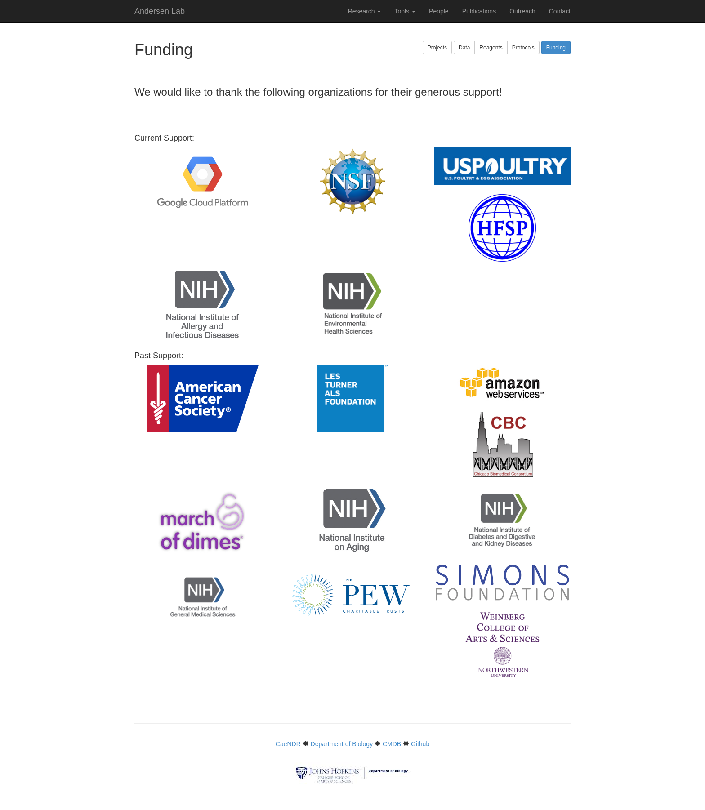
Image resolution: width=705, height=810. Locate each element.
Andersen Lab (159, 11)
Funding (556, 48)
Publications (479, 11)
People (439, 11)
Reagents (490, 48)
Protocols (523, 48)
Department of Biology (342, 744)
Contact (560, 11)
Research (364, 11)
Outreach (522, 11)
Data (464, 48)
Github (420, 744)
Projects (437, 48)
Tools (404, 11)
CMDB (392, 744)
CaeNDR (288, 744)
